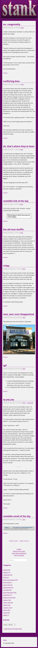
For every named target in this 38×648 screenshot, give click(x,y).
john (22, 28)
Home (5, 640)
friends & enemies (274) (10, 580)
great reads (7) (7, 582)
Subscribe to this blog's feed (13, 629)
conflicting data (11, 81)
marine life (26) (7, 585)
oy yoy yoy (8, 399)
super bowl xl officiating (19, 553)
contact (19, 549)
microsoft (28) (7, 590)
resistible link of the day (15, 201)
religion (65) (6, 605)
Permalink (5, 72)
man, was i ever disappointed (18, 314)
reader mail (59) (8, 602)
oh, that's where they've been (18, 146)
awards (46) (6, 570)
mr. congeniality (11, 24)
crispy (6, 265)
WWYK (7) (6, 615)
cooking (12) (6, 572)
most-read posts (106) (9, 592)
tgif (5, 365)
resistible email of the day (16, 516)
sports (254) (6, 610)
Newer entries (24, 541)
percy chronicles (19, 555)
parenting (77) (7, 595)
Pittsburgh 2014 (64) (9, 597)
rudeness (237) (7, 608)
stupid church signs (19, 551)
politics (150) (7, 600)
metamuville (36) (8, 587)
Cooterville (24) (7, 575)
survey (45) (6, 613)
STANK (19, 5)
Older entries (14, 541)
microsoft (30, 403)
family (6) (6, 577)
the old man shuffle (13, 229)
